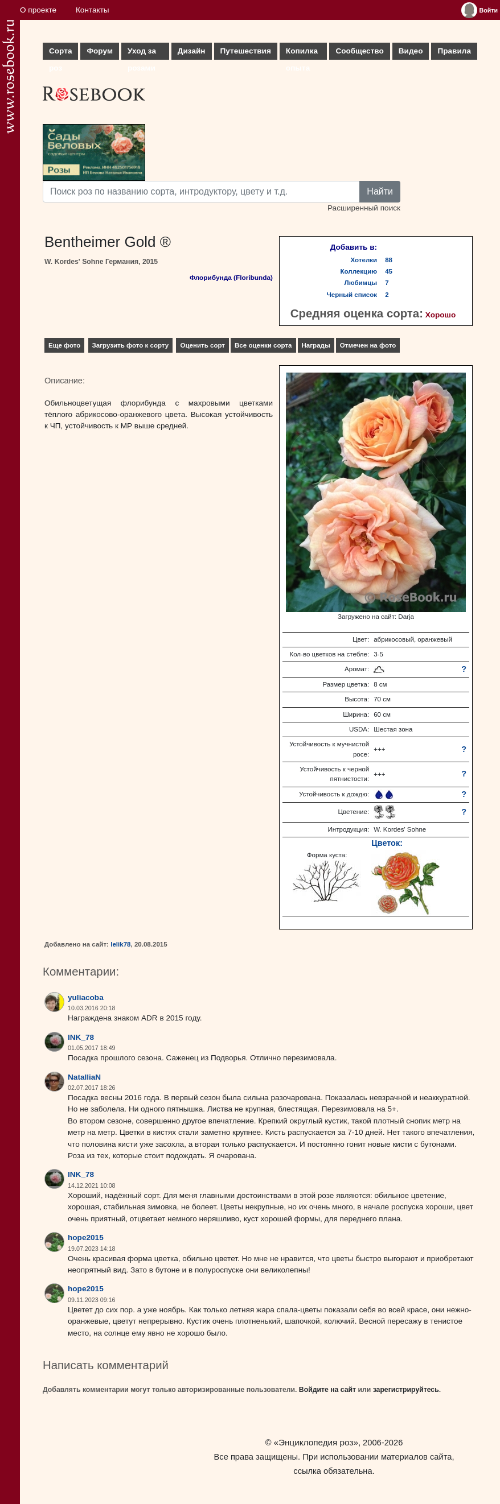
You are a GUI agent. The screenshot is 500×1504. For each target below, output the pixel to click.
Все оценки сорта (263, 345)
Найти (380, 191)
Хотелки (364, 260)
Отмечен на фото (368, 345)
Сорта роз (60, 53)
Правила (454, 51)
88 (388, 260)
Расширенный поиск (363, 208)
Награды (316, 345)
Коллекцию (359, 271)
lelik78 (120, 944)
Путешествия (245, 51)
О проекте (38, 10)
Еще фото (64, 345)
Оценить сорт (202, 345)
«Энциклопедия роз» (316, 1442)
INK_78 (81, 1037)
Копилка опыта (302, 53)
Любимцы (361, 282)
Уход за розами (142, 53)
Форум (99, 51)
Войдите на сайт (327, 1390)
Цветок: (387, 843)
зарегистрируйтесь (406, 1390)
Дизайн (192, 51)
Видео (411, 51)
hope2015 (86, 1237)
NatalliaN (84, 1077)
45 (388, 271)
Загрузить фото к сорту (130, 345)
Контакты (92, 10)
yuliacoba (86, 997)
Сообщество (359, 51)
